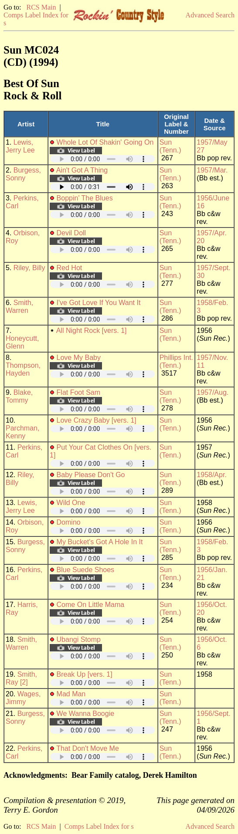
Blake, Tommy (19, 396)
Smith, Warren (19, 306)
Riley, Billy (29, 267)
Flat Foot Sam (78, 392)
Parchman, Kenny (22, 432)
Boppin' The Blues (85, 198)
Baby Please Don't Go (91, 474)
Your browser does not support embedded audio (102, 159)
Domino (69, 522)
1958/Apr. (212, 474)
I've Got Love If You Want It (99, 302)
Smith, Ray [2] (21, 678)
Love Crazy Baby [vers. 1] (96, 420)
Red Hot (69, 267)
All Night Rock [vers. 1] (91, 330)
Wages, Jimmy (23, 697)
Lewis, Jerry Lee (20, 146)
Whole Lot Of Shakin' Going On (105, 142)
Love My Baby (79, 357)
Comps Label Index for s (99, 826)
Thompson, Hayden (23, 369)
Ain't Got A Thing (82, 170)
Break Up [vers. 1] (84, 674)
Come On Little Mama (91, 604)
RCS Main (41, 7)
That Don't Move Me (87, 748)
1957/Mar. (212, 170)
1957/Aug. (212, 392)
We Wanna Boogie (86, 713)
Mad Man (71, 694)
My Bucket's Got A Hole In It (100, 542)
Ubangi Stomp (79, 639)
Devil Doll (71, 233)
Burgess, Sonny (23, 174)
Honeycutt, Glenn (22, 342)
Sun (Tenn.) (170, 146)
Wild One (71, 502)
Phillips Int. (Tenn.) (176, 361)
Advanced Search (210, 15)
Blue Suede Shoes (86, 569)
